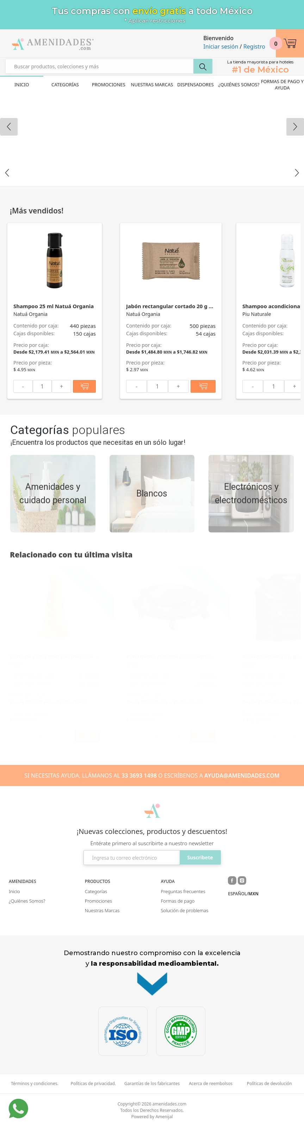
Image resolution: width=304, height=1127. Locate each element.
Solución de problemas (185, 910)
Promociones (108, 84)
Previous (7, 173)
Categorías (65, 84)
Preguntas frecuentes (183, 891)
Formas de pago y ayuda (282, 84)
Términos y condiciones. (34, 1083)
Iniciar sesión (220, 46)
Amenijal (164, 1117)
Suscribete (200, 857)
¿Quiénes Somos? (239, 84)
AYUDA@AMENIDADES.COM (242, 775)
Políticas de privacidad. (93, 1083)
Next (297, 173)
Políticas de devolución (269, 1083)
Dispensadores (195, 84)
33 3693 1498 (139, 775)
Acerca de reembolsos (210, 1083)
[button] (290, 43)
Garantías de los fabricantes (152, 1083)
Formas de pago (178, 901)
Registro (254, 46)
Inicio (21, 84)
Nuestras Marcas (152, 84)
